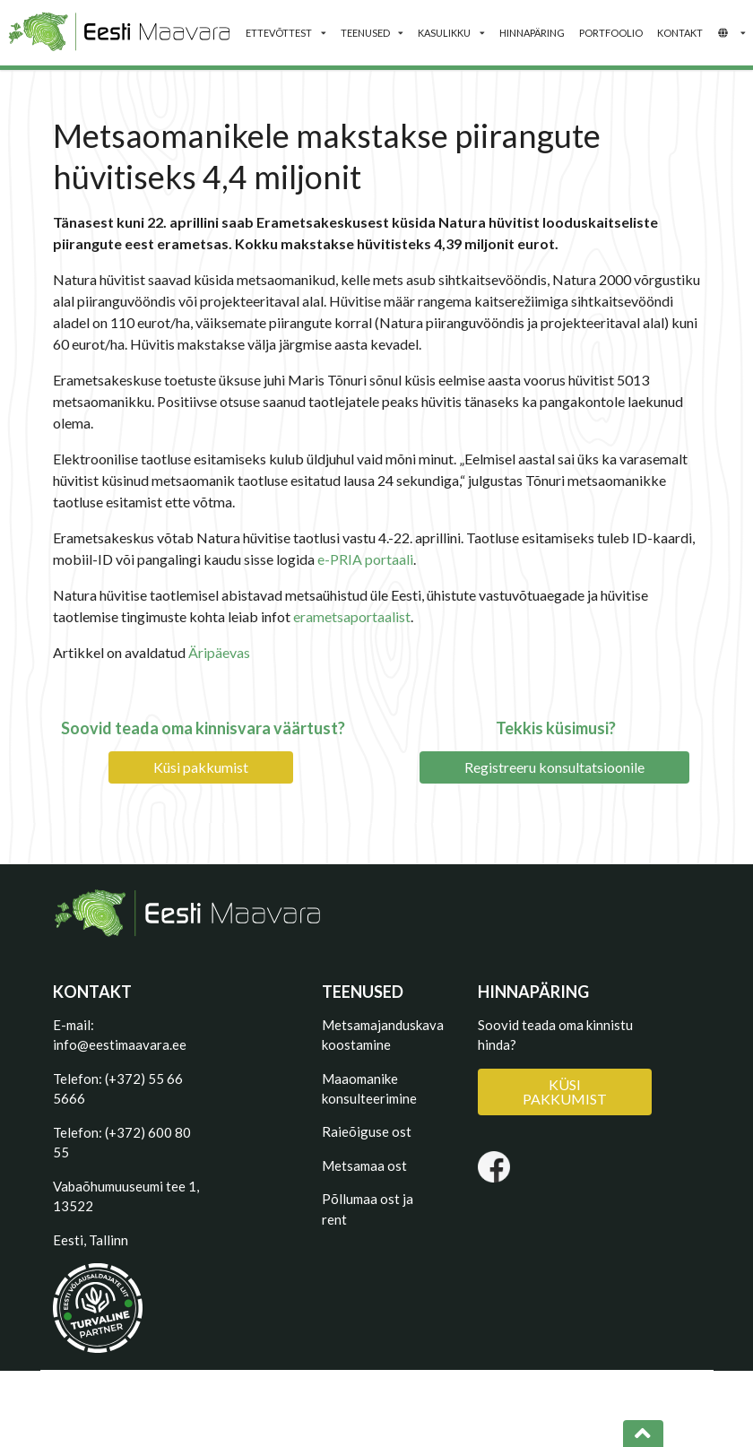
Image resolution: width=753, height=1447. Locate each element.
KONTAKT (680, 33)
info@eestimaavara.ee (119, 1044)
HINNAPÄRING (532, 33)
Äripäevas (219, 652)
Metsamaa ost (364, 1165)
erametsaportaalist (352, 616)
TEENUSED (372, 33)
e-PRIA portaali (365, 559)
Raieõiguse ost (366, 1131)
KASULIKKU (451, 33)
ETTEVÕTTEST (285, 33)
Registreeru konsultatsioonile (554, 766)
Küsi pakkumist (200, 766)
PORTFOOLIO (611, 33)
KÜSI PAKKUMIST (565, 1091)
